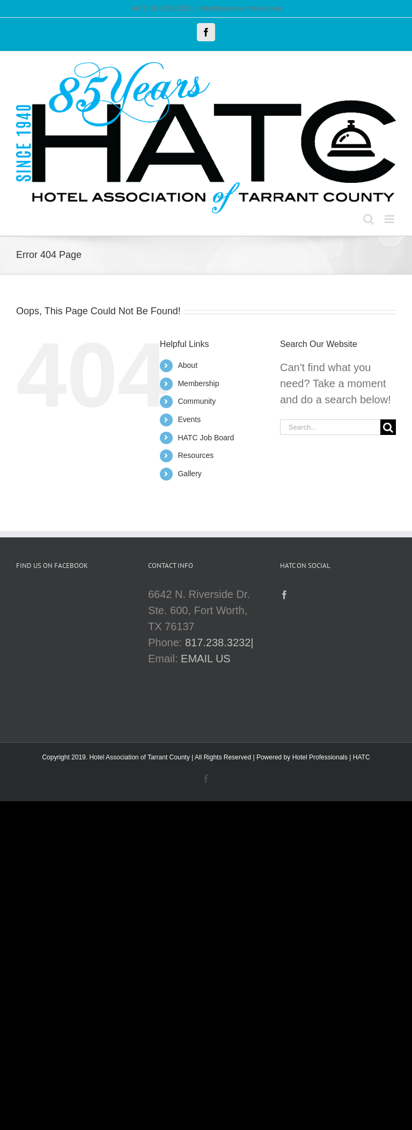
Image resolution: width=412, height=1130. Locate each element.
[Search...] (330, 427)
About (187, 365)
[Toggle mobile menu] (390, 219)
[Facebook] (284, 594)
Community (197, 401)
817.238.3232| (219, 642)
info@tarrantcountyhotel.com (240, 8)
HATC (361, 757)
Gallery (189, 473)
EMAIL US (206, 658)
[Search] (388, 427)
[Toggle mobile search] (368, 219)
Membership (198, 383)
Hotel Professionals (320, 757)
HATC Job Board (206, 437)
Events (189, 419)
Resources (196, 455)
